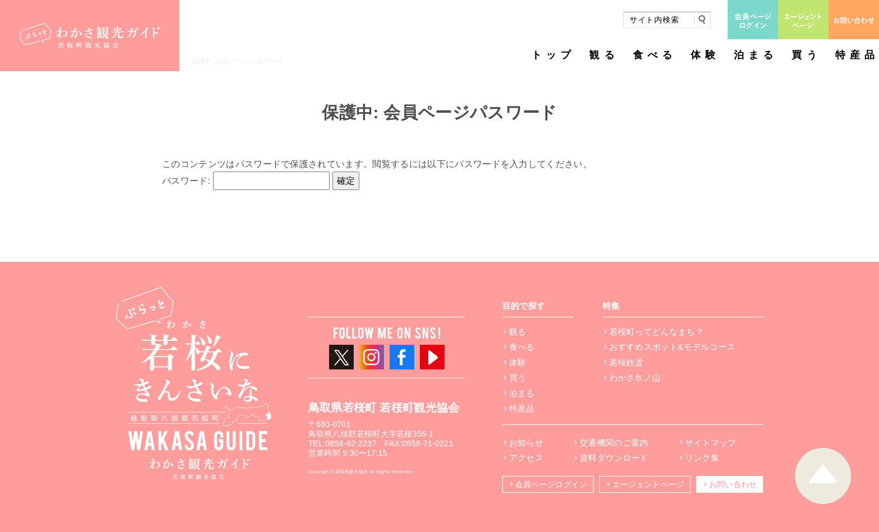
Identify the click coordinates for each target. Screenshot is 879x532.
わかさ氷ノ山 (635, 377)
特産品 (857, 55)
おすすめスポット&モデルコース (672, 346)
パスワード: (246, 181)
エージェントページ (648, 484)
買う (806, 55)
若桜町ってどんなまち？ (656, 331)
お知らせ (526, 442)
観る (603, 55)
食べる (655, 55)
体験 (705, 55)
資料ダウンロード (614, 457)
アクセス (526, 457)
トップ (553, 55)
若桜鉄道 (626, 362)
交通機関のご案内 (614, 442)
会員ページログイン (551, 484)
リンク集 (702, 457)
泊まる (756, 55)
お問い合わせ (733, 484)
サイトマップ (711, 442)
